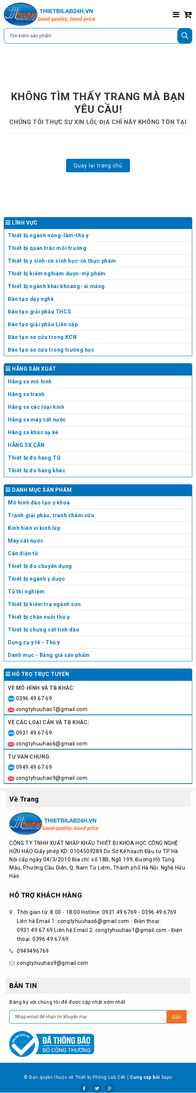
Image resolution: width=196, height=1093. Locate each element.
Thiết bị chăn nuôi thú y (99, 618)
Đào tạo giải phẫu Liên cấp (43, 324)
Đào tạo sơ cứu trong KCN (42, 337)
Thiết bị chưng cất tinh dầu (43, 630)
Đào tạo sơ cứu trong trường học (51, 350)
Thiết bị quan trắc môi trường (47, 248)
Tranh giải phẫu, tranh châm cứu (99, 517)
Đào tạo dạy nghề (31, 299)
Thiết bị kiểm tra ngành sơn (44, 604)
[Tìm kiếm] (184, 35)
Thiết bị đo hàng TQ (34, 458)
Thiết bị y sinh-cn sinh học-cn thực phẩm (62, 261)
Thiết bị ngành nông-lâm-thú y (48, 235)
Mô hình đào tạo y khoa (99, 504)
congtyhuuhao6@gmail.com (52, 744)
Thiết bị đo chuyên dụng (99, 567)
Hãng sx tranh (99, 396)
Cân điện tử (99, 555)
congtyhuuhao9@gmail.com (52, 778)
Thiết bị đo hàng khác (37, 470)
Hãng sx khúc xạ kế (99, 434)
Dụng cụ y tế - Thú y (99, 644)
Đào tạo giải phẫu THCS (39, 312)
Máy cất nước (99, 542)
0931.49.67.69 (34, 733)
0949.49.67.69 (34, 767)
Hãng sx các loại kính (99, 408)
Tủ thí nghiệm (99, 593)
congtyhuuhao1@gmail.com (52, 709)
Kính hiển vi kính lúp (99, 529)
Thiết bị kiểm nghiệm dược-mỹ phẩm (57, 274)
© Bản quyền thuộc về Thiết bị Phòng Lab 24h (75, 1077)
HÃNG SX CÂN (99, 446)
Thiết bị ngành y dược (36, 579)
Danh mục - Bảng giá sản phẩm (49, 655)
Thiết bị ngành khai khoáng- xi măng (56, 286)
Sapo (166, 1077)
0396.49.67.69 (34, 698)
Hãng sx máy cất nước (99, 421)
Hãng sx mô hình (99, 383)
